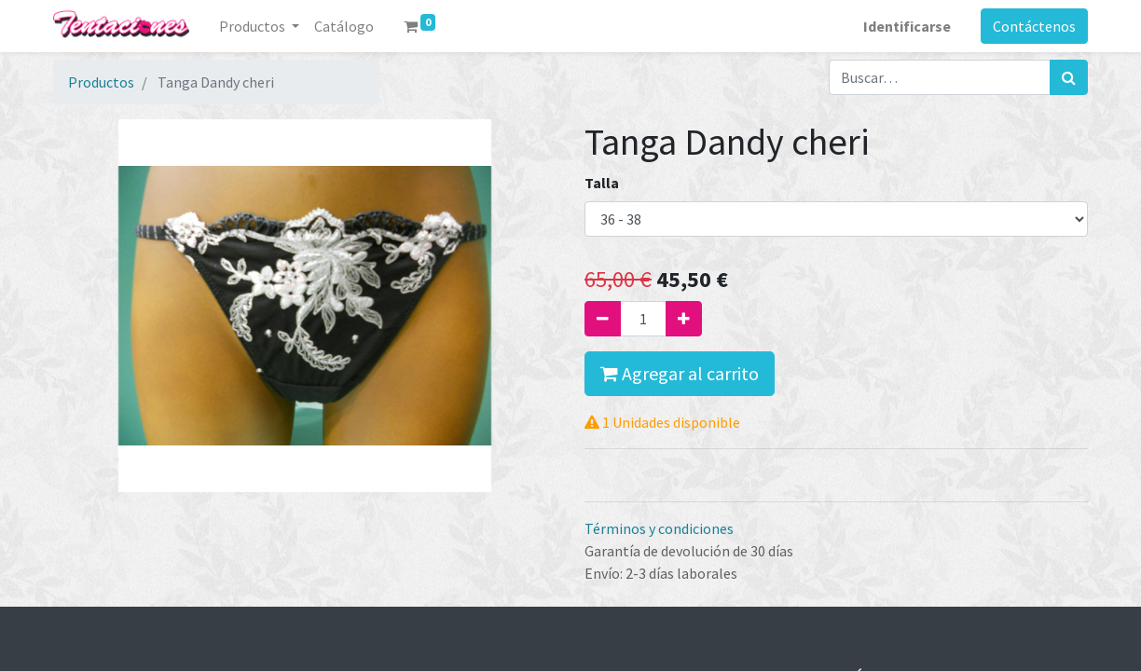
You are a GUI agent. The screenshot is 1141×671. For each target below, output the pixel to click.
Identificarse (907, 26)
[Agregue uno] (684, 318)
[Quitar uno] (602, 318)
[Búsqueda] (1069, 77)
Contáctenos (1034, 26)
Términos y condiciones (659, 528)
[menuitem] (344, 26)
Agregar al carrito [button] (679, 373)
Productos (101, 82)
